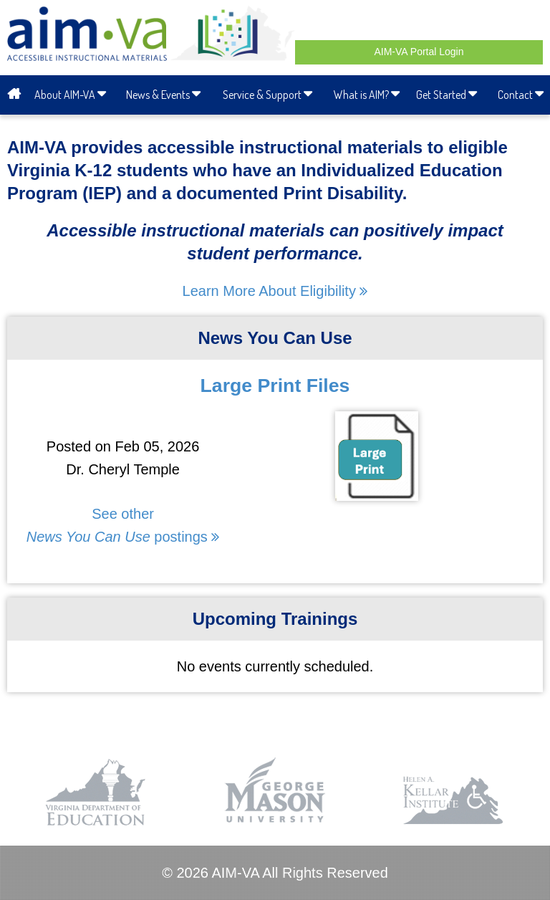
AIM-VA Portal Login (418, 51)
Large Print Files (275, 385)
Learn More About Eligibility (275, 291)
